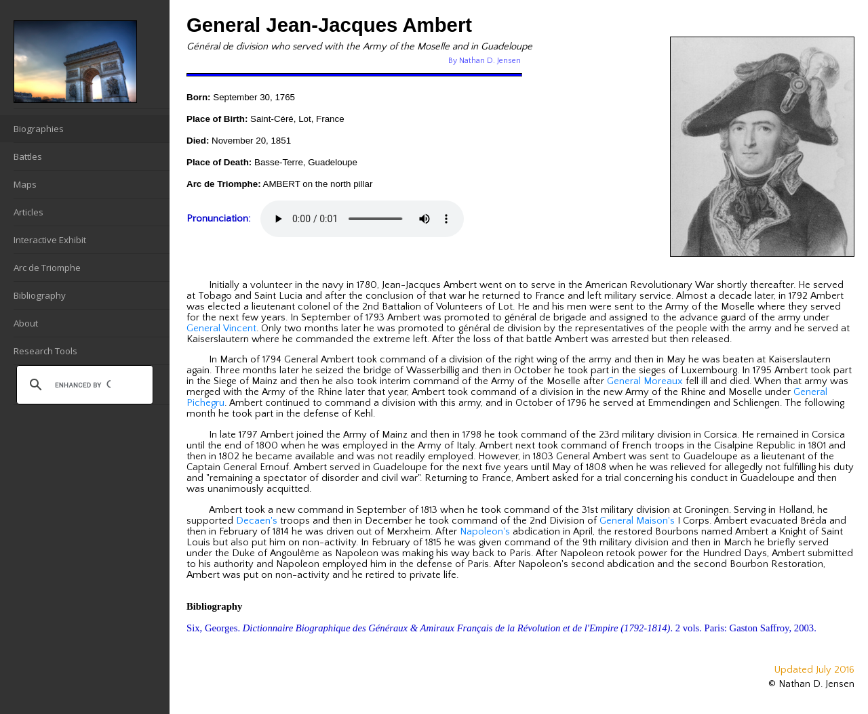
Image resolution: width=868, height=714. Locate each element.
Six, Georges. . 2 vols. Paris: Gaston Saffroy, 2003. (501, 628)
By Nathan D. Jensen (484, 60)
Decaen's (256, 521)
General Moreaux (645, 381)
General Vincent (221, 328)
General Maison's (637, 521)
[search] (83, 385)
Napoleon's (485, 531)
